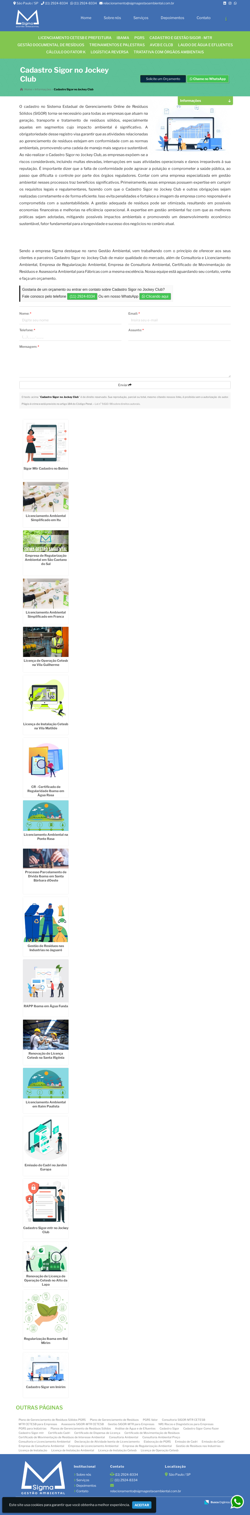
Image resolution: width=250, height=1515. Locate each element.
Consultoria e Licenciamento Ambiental (44, 1441)
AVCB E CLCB (161, 45)
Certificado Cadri (59, 1433)
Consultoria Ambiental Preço (161, 1437)
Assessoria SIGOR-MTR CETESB (82, 1424)
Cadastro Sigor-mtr (31, 1433)
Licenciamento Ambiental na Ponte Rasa (46, 837)
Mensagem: (29, 346)
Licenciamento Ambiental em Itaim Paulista (46, 1104)
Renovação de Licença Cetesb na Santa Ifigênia (45, 1055)
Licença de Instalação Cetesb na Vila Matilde (45, 726)
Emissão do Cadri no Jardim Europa (46, 1167)
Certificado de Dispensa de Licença (97, 1433)
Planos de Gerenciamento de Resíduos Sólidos (81, 1428)
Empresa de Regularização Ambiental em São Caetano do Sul (46, 560)
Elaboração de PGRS (157, 1441)
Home (86, 18)
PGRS (139, 38)
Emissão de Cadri (186, 1441)
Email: (134, 313)
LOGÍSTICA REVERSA (110, 52)
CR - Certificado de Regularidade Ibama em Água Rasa (45, 791)
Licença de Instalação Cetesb (117, 1450)
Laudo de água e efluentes (205, 45)
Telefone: (27, 330)
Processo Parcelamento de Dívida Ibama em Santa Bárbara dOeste (45, 876)
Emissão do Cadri (213, 1441)
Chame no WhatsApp (208, 79)
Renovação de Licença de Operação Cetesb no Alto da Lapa (45, 1280)
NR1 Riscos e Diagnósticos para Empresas (185, 1424)
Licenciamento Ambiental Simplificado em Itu (46, 518)
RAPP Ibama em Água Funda (46, 1006)
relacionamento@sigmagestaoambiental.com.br (138, 3)
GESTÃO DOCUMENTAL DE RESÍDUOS (50, 45)
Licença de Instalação (33, 1450)
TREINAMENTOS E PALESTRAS (117, 45)
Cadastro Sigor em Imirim (46, 1387)
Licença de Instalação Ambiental (72, 1450)
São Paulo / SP (27, 3)
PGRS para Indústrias (32, 1428)
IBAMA (123, 38)
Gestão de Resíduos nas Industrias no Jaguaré (46, 948)
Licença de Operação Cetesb (159, 1450)
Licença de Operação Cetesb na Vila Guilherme (46, 663)
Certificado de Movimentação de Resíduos (152, 1433)
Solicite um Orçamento (163, 79)
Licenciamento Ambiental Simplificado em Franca (46, 614)
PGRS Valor (150, 1419)
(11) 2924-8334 (56, 3)
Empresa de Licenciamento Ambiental (93, 1446)
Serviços (140, 18)
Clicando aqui (155, 296)
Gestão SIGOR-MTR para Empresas (131, 1424)
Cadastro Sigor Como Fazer (201, 1428)
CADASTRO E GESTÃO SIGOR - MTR (180, 38)
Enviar (125, 385)
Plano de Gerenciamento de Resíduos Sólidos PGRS (52, 1419)
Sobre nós (112, 18)
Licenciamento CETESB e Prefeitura (75, 38)
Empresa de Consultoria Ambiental (41, 1446)
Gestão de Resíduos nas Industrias (198, 1446)
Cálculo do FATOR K (66, 52)
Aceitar (142, 1505)
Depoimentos (172, 18)
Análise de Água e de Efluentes (135, 1428)
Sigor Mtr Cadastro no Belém (45, 468)
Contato (204, 18)
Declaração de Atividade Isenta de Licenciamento (107, 1441)
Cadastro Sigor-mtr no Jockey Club (46, 1230)
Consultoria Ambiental (123, 1437)
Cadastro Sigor (169, 1428)
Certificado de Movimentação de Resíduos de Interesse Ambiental (62, 1437)
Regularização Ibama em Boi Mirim (46, 1341)
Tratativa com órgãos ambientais (169, 52)
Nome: (25, 313)
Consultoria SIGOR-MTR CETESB (183, 1419)
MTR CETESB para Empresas (38, 1424)
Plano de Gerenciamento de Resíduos (114, 1419)
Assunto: (136, 330)
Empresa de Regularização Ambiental (147, 1446)
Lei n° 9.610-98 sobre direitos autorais (117, 403)
